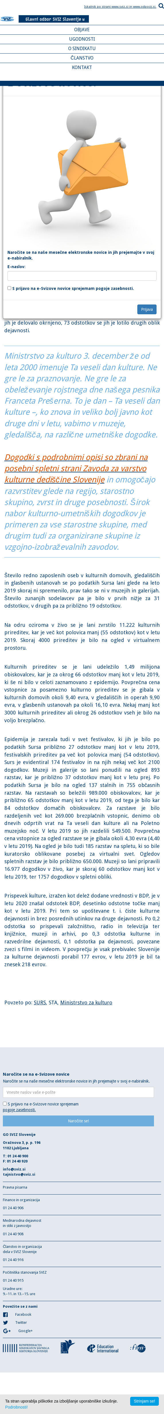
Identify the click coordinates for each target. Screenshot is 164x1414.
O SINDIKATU (82, 48)
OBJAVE (82, 29)
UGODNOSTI (82, 39)
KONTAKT (82, 67)
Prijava (147, 309)
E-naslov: (16, 266)
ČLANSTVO (82, 58)
